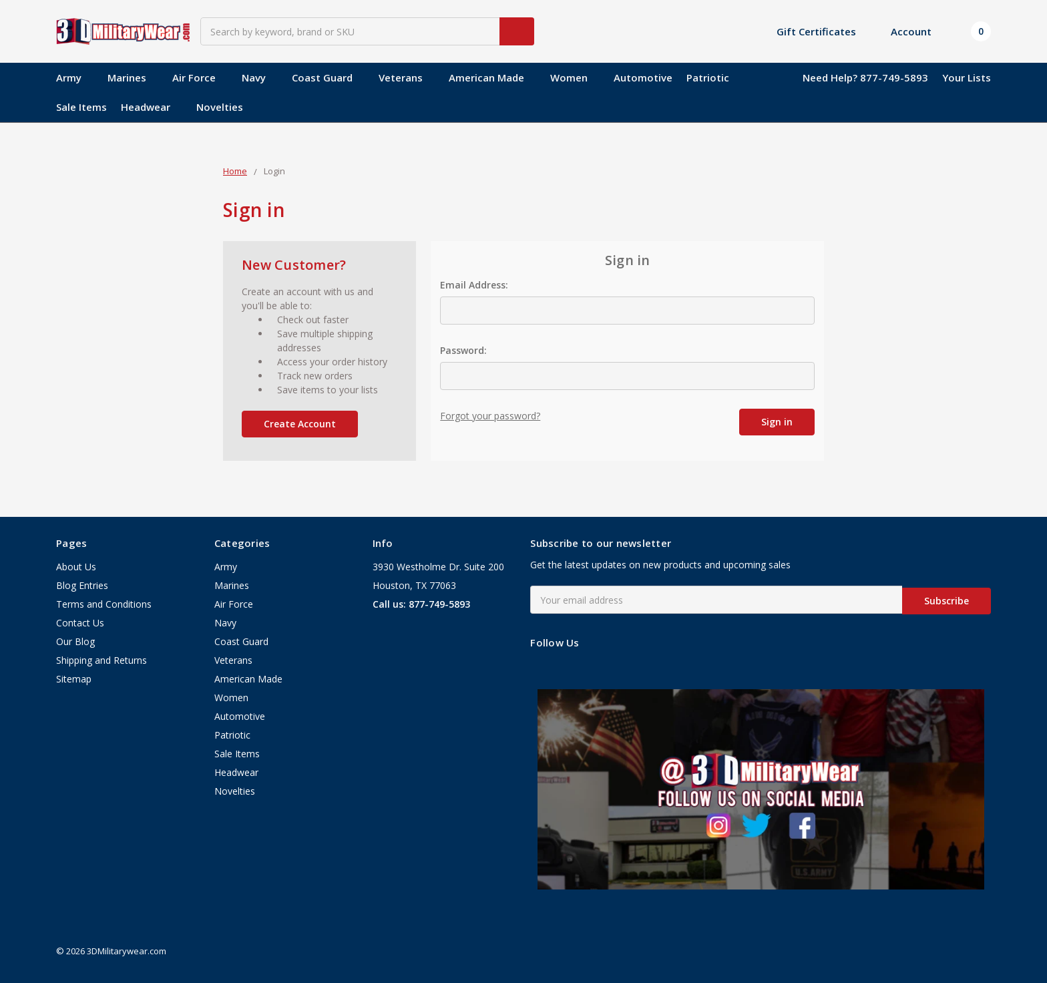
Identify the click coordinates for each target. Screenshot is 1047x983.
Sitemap (73, 679)
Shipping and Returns (101, 660)
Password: (463, 350)
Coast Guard (328, 77)
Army (74, 77)
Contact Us (80, 623)
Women (575, 77)
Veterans (407, 77)
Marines (133, 77)
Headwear (151, 107)
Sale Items (81, 107)
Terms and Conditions (104, 604)
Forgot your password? (490, 415)
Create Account (300, 423)
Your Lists (966, 77)
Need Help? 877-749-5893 (865, 77)
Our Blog (75, 642)
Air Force (200, 77)
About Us (76, 567)
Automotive (643, 77)
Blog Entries (82, 586)
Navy (260, 77)
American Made (492, 77)
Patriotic (707, 77)
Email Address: (474, 284)
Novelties (219, 107)
